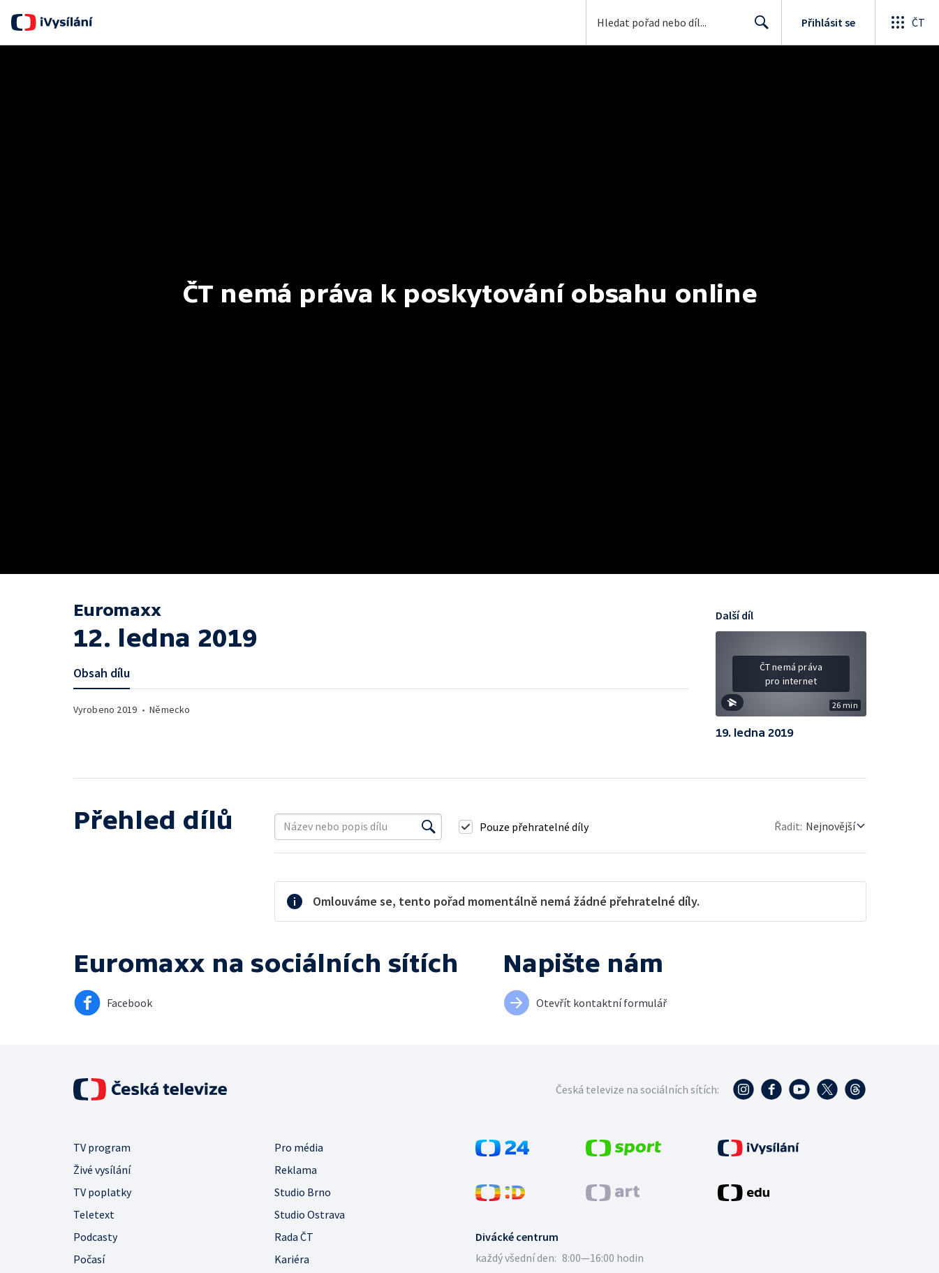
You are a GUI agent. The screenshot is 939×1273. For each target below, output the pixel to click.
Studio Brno (302, 1192)
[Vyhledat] (428, 826)
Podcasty (95, 1237)
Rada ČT (293, 1237)
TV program (102, 1147)
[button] (791, 678)
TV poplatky (102, 1192)
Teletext (93, 1214)
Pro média (298, 1147)
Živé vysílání (102, 1170)
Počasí (89, 1259)
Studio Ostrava (309, 1214)
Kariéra (291, 1259)
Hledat (758, 28)
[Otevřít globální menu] (907, 22)
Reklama (295, 1170)
